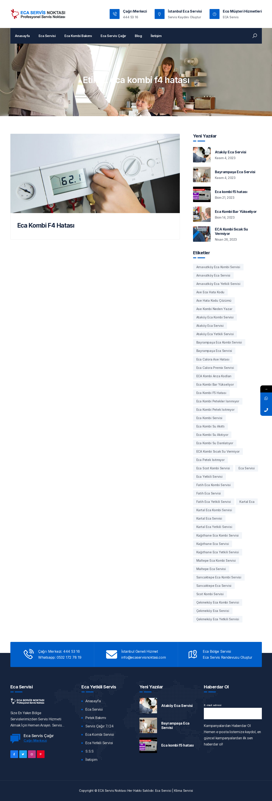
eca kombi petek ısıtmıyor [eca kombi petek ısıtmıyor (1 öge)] (215, 409)
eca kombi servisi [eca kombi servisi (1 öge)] (209, 418)
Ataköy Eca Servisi (230, 152)
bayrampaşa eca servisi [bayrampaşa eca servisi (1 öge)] (214, 351)
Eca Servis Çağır (113, 36)
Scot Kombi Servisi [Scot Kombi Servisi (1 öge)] (210, 594)
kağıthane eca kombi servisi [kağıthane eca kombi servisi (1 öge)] (217, 535)
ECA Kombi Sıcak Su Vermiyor (231, 231)
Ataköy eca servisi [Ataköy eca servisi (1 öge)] (210, 325)
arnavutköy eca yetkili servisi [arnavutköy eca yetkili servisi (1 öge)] (218, 284)
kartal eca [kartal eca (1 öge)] (246, 502)
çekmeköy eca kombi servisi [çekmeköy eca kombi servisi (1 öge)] (217, 602)
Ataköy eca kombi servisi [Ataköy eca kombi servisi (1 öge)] (215, 317)
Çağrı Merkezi (35, 740)
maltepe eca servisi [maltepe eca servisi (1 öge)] (211, 569)
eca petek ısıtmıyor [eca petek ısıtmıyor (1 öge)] (210, 460)
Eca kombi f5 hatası (231, 192)
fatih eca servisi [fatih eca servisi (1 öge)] (208, 493)
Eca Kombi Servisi (99, 734)
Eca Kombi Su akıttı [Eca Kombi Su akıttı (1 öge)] (210, 426)
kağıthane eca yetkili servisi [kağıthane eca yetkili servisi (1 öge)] (217, 552)
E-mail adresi (212, 705)
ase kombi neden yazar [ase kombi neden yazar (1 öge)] (214, 309)
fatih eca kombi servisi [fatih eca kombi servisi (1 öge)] (213, 485)
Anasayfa (22, 36)
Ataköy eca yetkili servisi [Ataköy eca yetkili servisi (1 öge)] (215, 334)
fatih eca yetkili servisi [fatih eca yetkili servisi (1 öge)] (213, 502)
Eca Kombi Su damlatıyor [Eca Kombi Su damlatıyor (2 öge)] (214, 443)
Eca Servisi (47, 36)
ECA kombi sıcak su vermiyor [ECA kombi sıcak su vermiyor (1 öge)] (218, 451)
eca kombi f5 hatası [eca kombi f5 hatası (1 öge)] (211, 393)
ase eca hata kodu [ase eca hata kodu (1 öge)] (210, 292)
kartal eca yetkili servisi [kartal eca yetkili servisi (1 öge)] (214, 527)
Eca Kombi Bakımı (78, 36)
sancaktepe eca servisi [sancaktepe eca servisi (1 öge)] (214, 585)
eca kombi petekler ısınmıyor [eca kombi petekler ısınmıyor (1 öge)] (217, 401)
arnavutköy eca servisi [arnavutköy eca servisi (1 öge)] (213, 275)
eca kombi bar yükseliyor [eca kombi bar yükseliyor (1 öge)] (215, 384)
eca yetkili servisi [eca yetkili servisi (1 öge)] (209, 476)
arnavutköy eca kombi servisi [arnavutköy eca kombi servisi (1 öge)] (218, 267)
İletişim (156, 36)
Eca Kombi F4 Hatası (45, 225)
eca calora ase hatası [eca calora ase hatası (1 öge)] (212, 359)
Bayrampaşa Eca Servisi (235, 172)
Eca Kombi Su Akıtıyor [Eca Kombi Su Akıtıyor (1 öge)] (212, 435)
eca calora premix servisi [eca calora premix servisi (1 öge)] (215, 368)
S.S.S (89, 751)
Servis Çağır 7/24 (99, 726)
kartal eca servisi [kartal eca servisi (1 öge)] (209, 518)
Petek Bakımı (95, 718)
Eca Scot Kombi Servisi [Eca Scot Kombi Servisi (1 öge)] (213, 468)
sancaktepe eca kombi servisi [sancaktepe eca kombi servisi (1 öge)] (218, 577)
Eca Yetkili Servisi (99, 743)
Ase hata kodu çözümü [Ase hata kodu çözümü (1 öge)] (213, 300)
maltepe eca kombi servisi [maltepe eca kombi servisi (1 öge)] (216, 560)
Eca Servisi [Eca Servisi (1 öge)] (246, 468)
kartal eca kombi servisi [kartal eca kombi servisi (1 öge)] (214, 510)
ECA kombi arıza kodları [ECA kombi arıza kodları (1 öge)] (213, 376)
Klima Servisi (183, 790)
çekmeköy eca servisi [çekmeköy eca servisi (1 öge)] (212, 611)
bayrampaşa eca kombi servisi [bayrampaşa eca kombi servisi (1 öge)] (219, 342)
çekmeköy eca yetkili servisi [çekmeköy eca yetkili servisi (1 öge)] (217, 619)
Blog (138, 36)
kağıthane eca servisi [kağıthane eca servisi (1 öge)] (212, 544)
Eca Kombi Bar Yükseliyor (236, 211)
